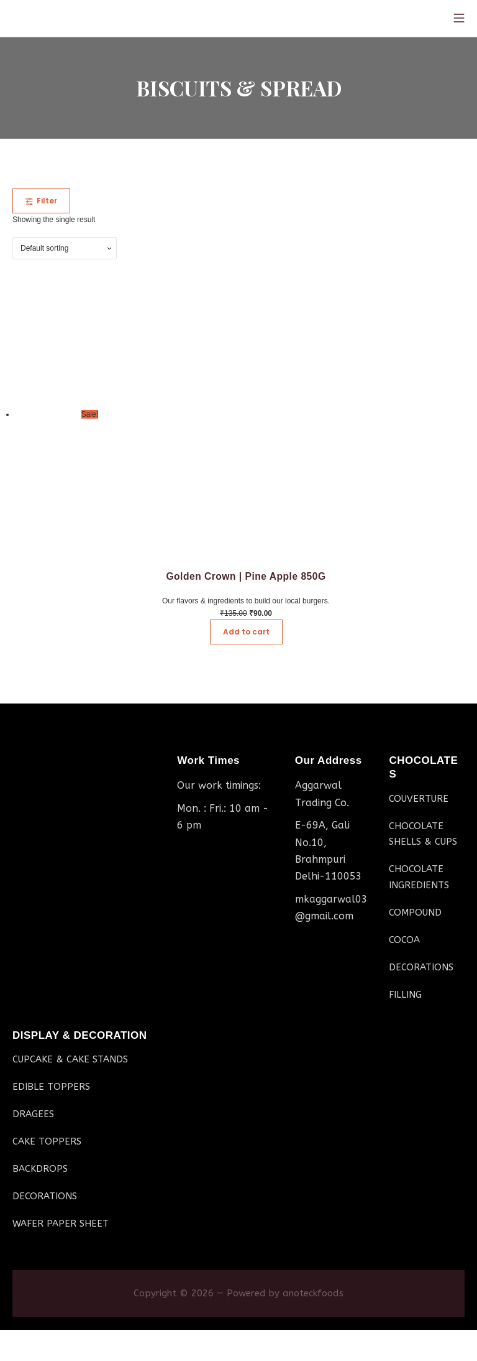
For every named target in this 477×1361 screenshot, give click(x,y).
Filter (41, 200)
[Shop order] (64, 248)
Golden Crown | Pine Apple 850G (245, 576)
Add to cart (246, 631)
